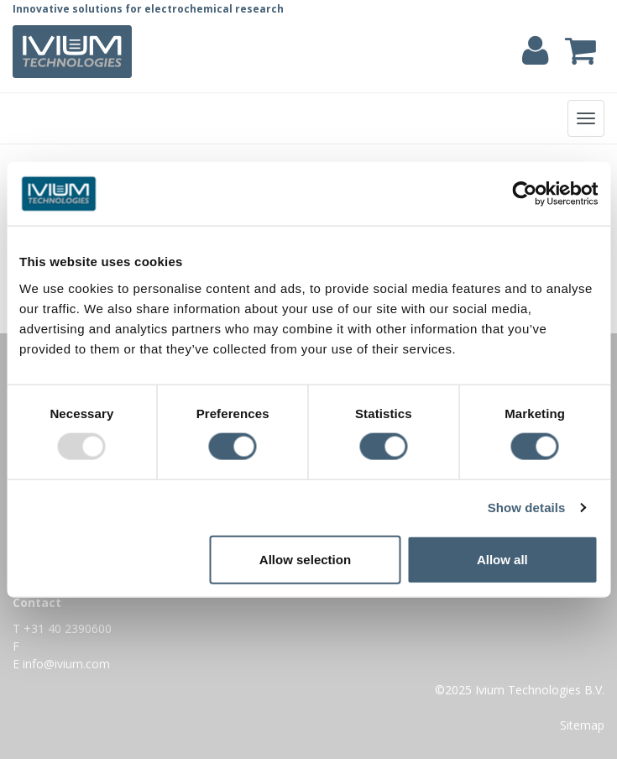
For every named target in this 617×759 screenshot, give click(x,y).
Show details (527, 507)
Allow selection (305, 559)
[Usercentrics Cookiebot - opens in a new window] (524, 194)
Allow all (502, 559)
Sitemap (582, 725)
